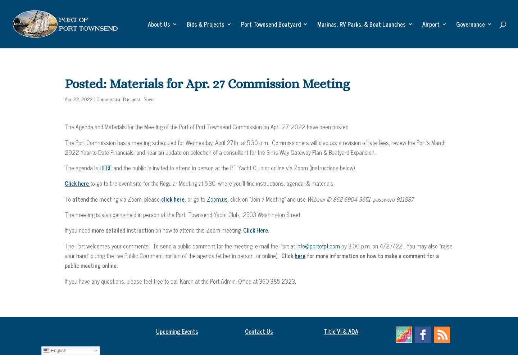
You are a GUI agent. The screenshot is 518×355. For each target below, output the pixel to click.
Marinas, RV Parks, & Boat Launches (361, 25)
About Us (159, 25)
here (300, 255)
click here (172, 199)
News (149, 99)
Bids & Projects (205, 25)
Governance (470, 25)
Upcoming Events (177, 331)
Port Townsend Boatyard (271, 25)
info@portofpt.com (318, 246)
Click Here (255, 230)
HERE (106, 167)
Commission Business (119, 99)
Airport (431, 25)
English (55, 351)
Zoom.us (217, 199)
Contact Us (259, 331)
